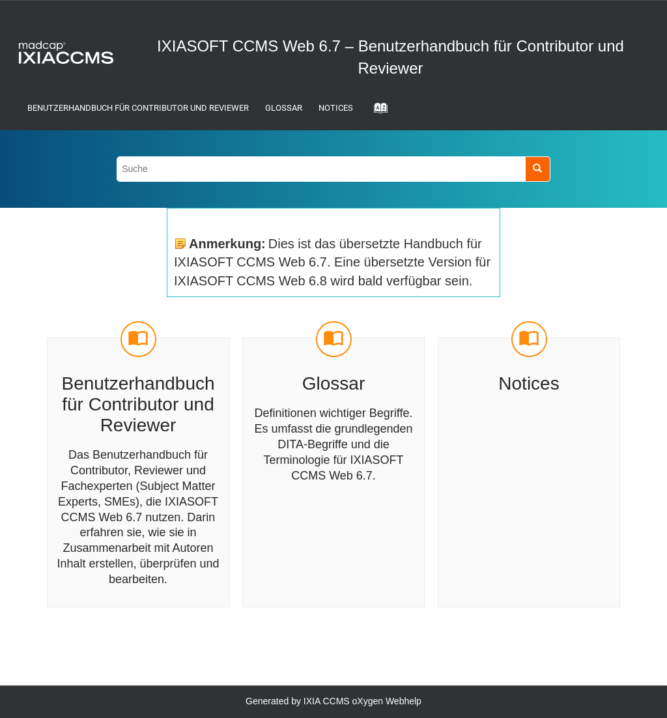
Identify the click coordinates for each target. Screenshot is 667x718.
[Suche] (537, 169)
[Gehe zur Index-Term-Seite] (376, 112)
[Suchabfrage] (333, 169)
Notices (336, 108)
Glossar (283, 108)
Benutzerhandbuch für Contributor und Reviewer (138, 108)
